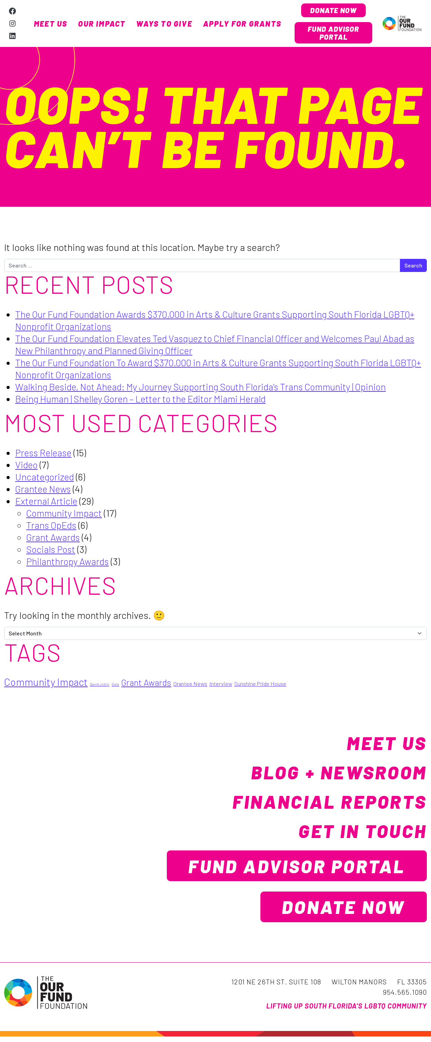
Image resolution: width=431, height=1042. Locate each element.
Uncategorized (45, 478)
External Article (47, 502)
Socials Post (52, 551)
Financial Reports (324, 803)
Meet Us (50, 24)
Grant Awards (54, 539)
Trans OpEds (52, 527)
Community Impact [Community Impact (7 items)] (46, 684)
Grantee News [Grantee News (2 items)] (190, 685)
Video (27, 466)
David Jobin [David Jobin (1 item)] (99, 686)
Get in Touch (358, 832)
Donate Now (333, 10)
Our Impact (101, 24)
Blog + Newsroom (333, 773)
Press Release (45, 454)
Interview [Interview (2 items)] (220, 685)
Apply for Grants (242, 24)
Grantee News (44, 490)
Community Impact (66, 514)
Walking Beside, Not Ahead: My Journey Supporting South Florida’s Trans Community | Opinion (210, 388)
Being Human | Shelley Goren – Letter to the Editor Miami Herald (147, 400)
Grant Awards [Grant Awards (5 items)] (146, 684)
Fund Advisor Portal (333, 33)
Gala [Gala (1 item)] (115, 686)
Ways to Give (164, 24)
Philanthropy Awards (69, 563)
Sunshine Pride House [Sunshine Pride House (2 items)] (260, 685)
